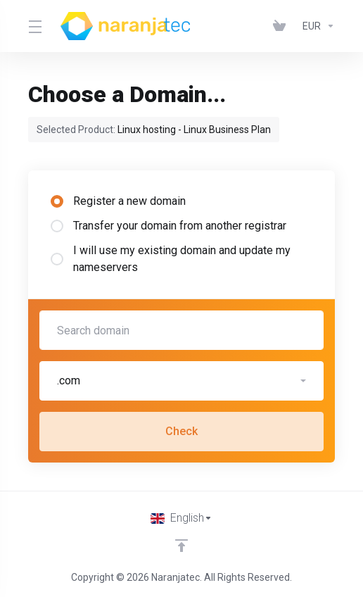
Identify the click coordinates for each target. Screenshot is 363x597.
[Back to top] (181, 546)
